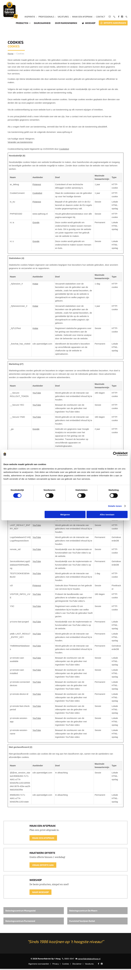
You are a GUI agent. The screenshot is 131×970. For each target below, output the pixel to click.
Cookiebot (64, 150)
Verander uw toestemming (20, 143)
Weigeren (65, 514)
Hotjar (35, 285)
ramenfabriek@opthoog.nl (89, 960)
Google (36, 223)
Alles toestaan (107, 514)
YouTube (37, 394)
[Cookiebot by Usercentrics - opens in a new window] (115, 454)
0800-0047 (69, 960)
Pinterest (37, 185)
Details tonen (115, 506)
